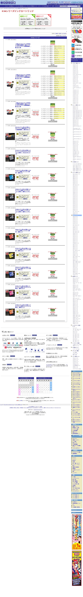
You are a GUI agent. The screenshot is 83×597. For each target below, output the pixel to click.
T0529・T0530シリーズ (77, 170)
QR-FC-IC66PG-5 (13, 101)
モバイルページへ (58, 407)
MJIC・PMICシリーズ (76, 261)
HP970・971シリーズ (76, 321)
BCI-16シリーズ (75, 121)
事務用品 (74, 468)
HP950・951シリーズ (76, 318)
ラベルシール (75, 353)
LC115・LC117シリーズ (77, 74)
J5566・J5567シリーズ (76, 165)
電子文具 (74, 460)
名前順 (60, 33)
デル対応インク (75, 161)
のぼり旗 (57, 6)
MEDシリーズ (75, 260)
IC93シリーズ (75, 238)
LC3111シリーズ (75, 86)
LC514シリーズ (75, 102)
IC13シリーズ (75, 187)
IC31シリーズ (75, 194)
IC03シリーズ (75, 182)
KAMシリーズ (75, 255)
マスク (6, 6)
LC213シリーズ (75, 81)
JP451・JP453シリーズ (77, 167)
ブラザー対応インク (76, 63)
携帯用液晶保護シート (76, 433)
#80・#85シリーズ (76, 340)
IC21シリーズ (75, 188)
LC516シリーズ (75, 103)
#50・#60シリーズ (76, 337)
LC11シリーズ (75, 69)
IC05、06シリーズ (76, 184)
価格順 (57, 33)
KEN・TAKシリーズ (76, 256)
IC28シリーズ (75, 192)
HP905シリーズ (75, 312)
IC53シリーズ (75, 206)
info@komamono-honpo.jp (37, 409)
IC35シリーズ (75, 199)
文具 (53, 6)
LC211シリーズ (75, 80)
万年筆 (74, 461)
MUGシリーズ (75, 263)
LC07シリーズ (75, 64)
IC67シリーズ (75, 216)
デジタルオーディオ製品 (76, 452)
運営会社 (21, 407)
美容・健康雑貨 (75, 481)
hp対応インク (75, 276)
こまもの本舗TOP (31, 406)
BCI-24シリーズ (75, 124)
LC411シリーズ (75, 94)
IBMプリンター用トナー (76, 394)
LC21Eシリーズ (75, 85)
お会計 (41, 406)
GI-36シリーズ (75, 149)
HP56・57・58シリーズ (77, 299)
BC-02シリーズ (75, 106)
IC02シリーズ (75, 181)
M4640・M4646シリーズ (77, 168)
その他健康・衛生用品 (76, 507)
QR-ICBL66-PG (13, 265)
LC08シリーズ (75, 66)
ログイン (73, 10)
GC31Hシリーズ (75, 361)
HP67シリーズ (75, 305)
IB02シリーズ (75, 175)
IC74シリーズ (75, 221)
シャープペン (75, 472)
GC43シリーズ (75, 367)
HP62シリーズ (75, 301)
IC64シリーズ (75, 212)
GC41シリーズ (75, 362)
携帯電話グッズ (76, 424)
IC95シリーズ (75, 239)
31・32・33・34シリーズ (77, 164)
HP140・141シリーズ (76, 288)
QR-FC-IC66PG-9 (13, 39)
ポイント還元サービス (28, 407)
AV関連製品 (75, 450)
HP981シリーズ (75, 323)
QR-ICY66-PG (13, 246)
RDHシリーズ (75, 266)
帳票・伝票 (75, 354)
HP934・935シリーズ (76, 316)
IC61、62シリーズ (76, 211)
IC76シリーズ (75, 223)
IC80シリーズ (75, 227)
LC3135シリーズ (76, 92)
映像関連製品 (75, 453)
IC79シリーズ (75, 226)
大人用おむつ (11, 6)
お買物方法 (11, 407)
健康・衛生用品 (74, 500)
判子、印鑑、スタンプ (76, 463)
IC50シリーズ (75, 205)
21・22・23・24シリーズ (77, 163)
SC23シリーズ (75, 269)
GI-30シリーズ (75, 145)
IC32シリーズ (75, 195)
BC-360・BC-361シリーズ (77, 113)
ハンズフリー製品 (75, 429)
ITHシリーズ (75, 252)
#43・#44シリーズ (76, 336)
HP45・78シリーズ (76, 298)
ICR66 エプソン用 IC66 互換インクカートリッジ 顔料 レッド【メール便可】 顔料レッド (23, 230)
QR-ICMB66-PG (13, 207)
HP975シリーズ (75, 322)
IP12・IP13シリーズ (76, 250)
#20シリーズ (75, 331)
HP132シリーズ (75, 285)
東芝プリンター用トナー (76, 419)
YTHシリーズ (75, 274)
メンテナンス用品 (75, 343)
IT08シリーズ (75, 251)
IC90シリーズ (75, 234)
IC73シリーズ (75, 220)
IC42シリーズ (75, 200)
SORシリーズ (75, 271)
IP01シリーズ (75, 244)
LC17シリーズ (75, 79)
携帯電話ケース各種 (76, 427)
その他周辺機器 (75, 430)
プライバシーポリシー (50, 407)
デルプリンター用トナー (76, 383)
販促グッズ (74, 486)
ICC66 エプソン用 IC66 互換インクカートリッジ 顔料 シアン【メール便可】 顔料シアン (23, 171)
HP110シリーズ (75, 279)
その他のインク (75, 347)
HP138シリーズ (75, 287)
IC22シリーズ (75, 189)
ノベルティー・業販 (42, 407)
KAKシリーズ (75, 254)
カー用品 (74, 476)
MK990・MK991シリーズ (77, 169)
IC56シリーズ (75, 209)
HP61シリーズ (75, 300)
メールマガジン (49, 364)
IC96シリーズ (75, 240)
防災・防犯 (74, 479)
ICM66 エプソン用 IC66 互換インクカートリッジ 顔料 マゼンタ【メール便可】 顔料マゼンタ (23, 287)
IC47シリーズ (75, 204)
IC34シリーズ (75, 198)
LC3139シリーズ (76, 93)
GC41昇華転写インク (76, 365)
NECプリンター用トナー (76, 404)
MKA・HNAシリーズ (76, 262)
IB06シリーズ (75, 176)
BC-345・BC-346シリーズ (77, 112)
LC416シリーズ (75, 98)
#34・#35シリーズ (76, 335)
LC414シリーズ (75, 97)
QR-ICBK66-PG (13, 187)
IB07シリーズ (75, 177)
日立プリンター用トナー (76, 391)
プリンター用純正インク (32, 6)
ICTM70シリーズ (76, 243)
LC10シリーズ (75, 68)
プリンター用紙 (75, 350)
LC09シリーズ (75, 67)
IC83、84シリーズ (76, 231)
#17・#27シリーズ (76, 330)
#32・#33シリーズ (76, 334)
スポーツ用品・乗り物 (76, 488)
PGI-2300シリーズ (76, 153)
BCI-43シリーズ (75, 142)
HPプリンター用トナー (76, 393)
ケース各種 (74, 441)
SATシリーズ (75, 267)
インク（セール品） (76, 349)
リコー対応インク (75, 356)
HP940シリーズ (75, 317)
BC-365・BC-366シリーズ (77, 115)
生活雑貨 (74, 485)
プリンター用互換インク (20, 6)
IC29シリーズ (75, 193)
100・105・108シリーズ (77, 329)
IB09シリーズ (75, 178)
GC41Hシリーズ (75, 364)
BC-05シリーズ (75, 107)
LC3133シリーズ (76, 91)
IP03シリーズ (75, 245)
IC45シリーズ (75, 201)
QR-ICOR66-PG (13, 303)
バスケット (37, 406)
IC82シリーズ (75, 229)
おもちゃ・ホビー (75, 489)
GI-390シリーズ (75, 150)
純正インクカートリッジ (76, 493)
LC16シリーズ (75, 78)
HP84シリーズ (75, 309)
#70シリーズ (75, 338)
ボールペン (74, 457)
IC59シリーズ (75, 210)
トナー (39, 6)
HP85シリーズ (75, 310)
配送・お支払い (17, 407)
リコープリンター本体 (76, 413)
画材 (73, 471)
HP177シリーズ (75, 292)
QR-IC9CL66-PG (13, 125)
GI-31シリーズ (75, 147)
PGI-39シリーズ (75, 154)
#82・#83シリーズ (76, 341)
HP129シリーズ (75, 281)
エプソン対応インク (76, 172)
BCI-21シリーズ (75, 123)
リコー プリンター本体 (77, 368)
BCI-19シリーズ (75, 122)
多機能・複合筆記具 (76, 467)
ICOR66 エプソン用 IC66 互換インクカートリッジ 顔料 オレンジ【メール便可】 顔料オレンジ (23, 306)
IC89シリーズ (75, 233)
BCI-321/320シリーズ (76, 128)
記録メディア (75, 442)
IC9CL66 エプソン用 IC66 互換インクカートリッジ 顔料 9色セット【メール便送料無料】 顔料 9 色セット (22, 128)
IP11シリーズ (75, 249)
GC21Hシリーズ (75, 359)
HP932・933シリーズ (76, 315)
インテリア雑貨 (75, 482)
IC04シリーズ (75, 183)
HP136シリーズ (75, 286)
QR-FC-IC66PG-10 (13, 69)
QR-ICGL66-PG (13, 148)
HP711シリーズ (75, 306)
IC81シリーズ (75, 228)
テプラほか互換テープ (46, 6)
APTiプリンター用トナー (77, 373)
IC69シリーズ (75, 217)
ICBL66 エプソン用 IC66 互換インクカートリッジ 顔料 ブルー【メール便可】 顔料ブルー (23, 268)
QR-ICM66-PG (13, 284)
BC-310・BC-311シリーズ (77, 110)
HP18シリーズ (75, 294)
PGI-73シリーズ (75, 155)
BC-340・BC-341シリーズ (77, 111)
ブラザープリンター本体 (76, 374)
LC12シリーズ (75, 75)
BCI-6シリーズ (75, 143)
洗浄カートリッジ (76, 345)
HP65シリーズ (75, 304)
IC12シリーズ (75, 186)
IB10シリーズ (75, 180)
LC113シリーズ (75, 73)
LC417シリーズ (75, 99)
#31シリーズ (75, 332)
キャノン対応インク (76, 105)
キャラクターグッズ (76, 478)
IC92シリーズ (75, 237)
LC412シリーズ (75, 96)
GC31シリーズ (75, 360)
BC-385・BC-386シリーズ (77, 116)
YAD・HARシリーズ (76, 273)
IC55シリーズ (75, 207)
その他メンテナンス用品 (77, 344)
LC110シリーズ (75, 70)
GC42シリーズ (75, 366)
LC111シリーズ (75, 72)
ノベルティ (73, 512)
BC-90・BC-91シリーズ (77, 117)
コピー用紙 (75, 352)
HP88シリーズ (75, 311)
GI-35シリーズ (75, 148)
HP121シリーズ (75, 280)
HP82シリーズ (75, 307)
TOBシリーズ (75, 272)
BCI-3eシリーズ (75, 141)
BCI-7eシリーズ (75, 144)
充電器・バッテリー (76, 426)
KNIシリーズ (75, 257)
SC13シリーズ (75, 268)
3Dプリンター (75, 438)
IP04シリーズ (75, 246)
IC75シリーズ (75, 222)
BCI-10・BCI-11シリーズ (77, 118)
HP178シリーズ (75, 293)
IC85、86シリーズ (76, 232)
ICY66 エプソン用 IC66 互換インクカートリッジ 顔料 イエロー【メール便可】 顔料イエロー (23, 249)
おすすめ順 (64, 33)
